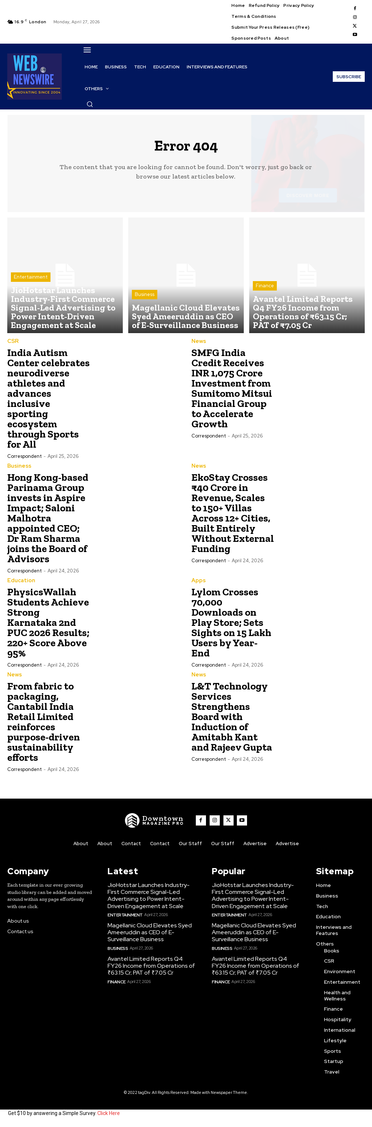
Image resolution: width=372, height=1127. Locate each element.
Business (144, 305)
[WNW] (156, 823)
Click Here (108, 1115)
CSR (12, 345)
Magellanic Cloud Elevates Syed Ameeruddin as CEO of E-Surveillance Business (147, 932)
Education (19, 583)
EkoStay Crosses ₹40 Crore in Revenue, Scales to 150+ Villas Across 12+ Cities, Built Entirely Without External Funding (232, 516)
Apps (198, 583)
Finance (265, 305)
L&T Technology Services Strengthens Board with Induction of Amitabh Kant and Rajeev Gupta (231, 719)
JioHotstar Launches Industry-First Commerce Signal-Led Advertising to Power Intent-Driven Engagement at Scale (152, 897)
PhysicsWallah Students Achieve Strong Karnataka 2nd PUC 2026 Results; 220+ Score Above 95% (48, 625)
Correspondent (24, 460)
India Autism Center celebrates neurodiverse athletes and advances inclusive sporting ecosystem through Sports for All (48, 402)
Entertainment (31, 299)
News (198, 345)
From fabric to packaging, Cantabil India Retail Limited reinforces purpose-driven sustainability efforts (43, 724)
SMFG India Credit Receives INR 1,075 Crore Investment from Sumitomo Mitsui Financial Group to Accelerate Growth (231, 391)
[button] (89, 104)
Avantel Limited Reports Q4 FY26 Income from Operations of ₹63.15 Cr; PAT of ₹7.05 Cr (151, 964)
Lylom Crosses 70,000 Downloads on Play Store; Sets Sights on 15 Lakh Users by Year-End (231, 625)
